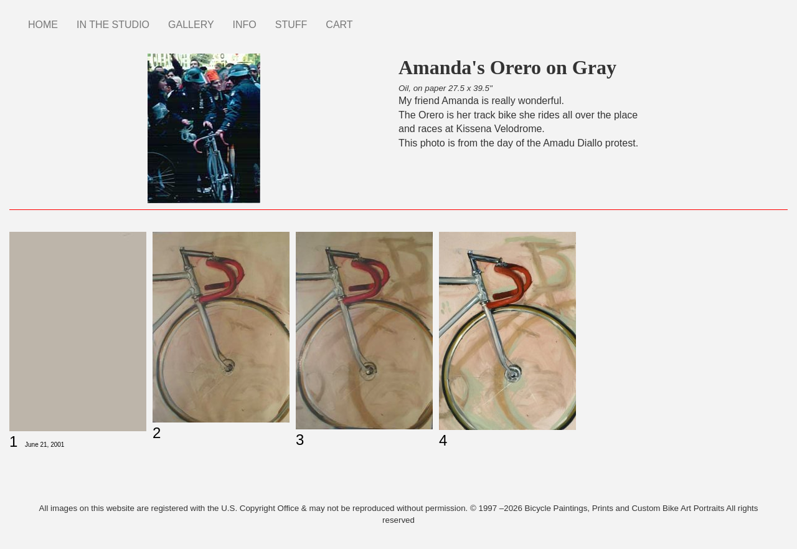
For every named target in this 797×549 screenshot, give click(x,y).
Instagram (371, 18)
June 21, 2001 (44, 444)
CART (339, 24)
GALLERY (191, 24)
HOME (43, 24)
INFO (245, 24)
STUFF (291, 24)
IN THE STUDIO (113, 24)
